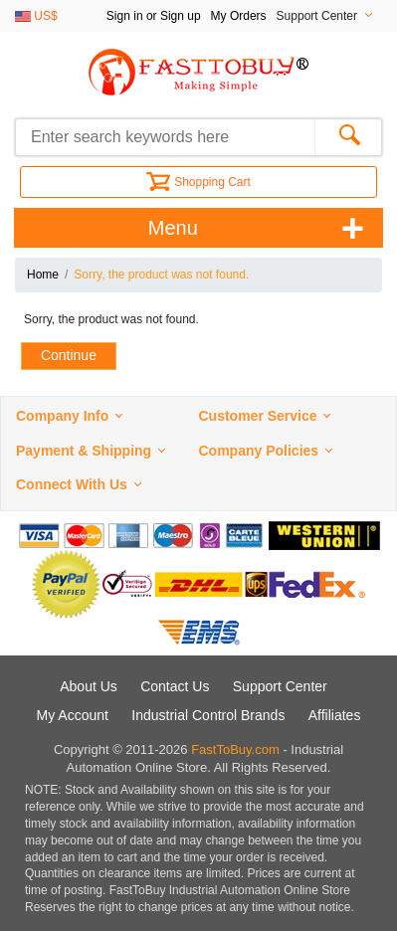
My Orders (239, 16)
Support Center (280, 686)
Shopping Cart (198, 182)
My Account (72, 715)
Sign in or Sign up (153, 16)
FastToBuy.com (235, 749)
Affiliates (334, 715)
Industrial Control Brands (208, 715)
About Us (88, 686)
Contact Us (174, 686)
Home (43, 274)
